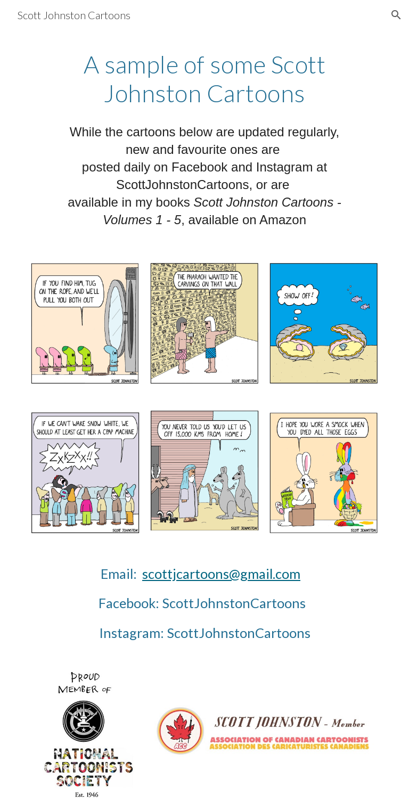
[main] (204, 79)
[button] (396, 15)
